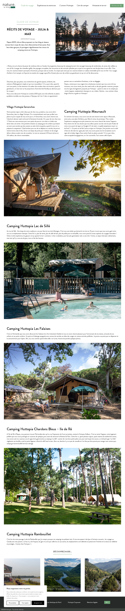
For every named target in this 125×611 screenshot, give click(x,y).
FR (107, 602)
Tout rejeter (25, 603)
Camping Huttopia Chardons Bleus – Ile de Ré (39, 429)
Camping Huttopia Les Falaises (28, 328)
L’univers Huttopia (66, 5)
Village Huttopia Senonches (21, 107)
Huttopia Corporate (74, 602)
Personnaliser (12, 603)
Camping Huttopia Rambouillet (29, 534)
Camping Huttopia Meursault (85, 111)
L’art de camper (83, 5)
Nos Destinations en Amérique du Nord (48, 602)
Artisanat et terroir (99, 5)
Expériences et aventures (46, 5)
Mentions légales (92, 602)
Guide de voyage (27, 5)
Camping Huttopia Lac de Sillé (28, 226)
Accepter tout (38, 603)
